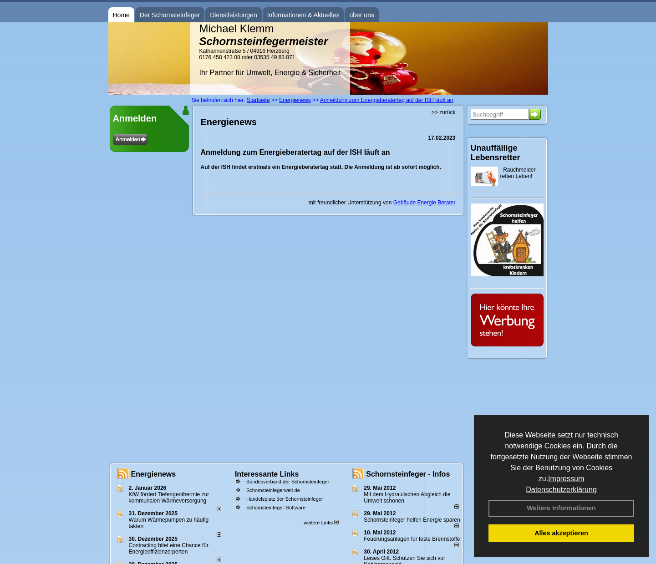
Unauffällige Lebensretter (495, 152)
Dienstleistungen (233, 15)
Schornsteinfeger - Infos (408, 474)
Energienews (153, 474)
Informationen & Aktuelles (303, 15)
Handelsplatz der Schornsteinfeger (284, 499)
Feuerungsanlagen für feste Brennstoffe (412, 539)
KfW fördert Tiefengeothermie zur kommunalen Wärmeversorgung (169, 497)
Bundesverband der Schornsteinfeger (287, 481)
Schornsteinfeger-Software (275, 507)
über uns (361, 15)
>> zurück (444, 112)
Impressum (566, 479)
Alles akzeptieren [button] (561, 533)
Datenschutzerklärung (561, 489)
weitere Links (321, 522)
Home (121, 15)
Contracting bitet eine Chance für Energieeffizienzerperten (168, 548)
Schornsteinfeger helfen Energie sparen (412, 520)
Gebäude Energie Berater (424, 202)
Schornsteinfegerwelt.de (273, 490)
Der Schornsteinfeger (170, 15)
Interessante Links (267, 474)
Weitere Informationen (561, 508)
